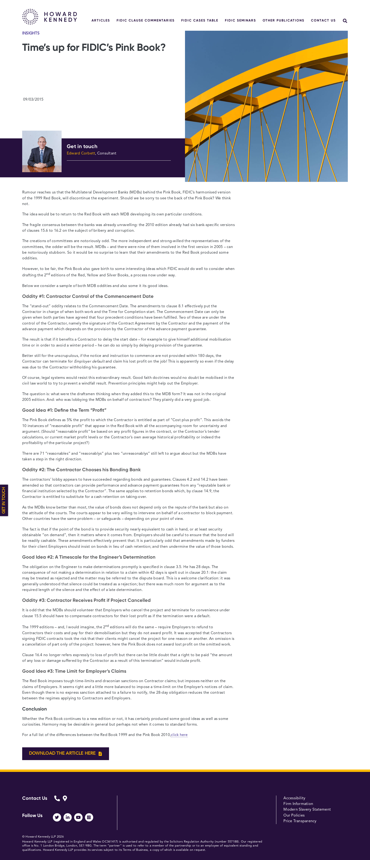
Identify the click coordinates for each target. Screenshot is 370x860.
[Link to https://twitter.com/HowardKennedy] (57, 817)
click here (179, 735)
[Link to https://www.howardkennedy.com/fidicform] (57, 802)
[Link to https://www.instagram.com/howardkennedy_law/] (89, 817)
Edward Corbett (81, 153)
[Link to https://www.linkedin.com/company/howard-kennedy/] (67, 817)
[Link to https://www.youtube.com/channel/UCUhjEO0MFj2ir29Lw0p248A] (78, 817)
